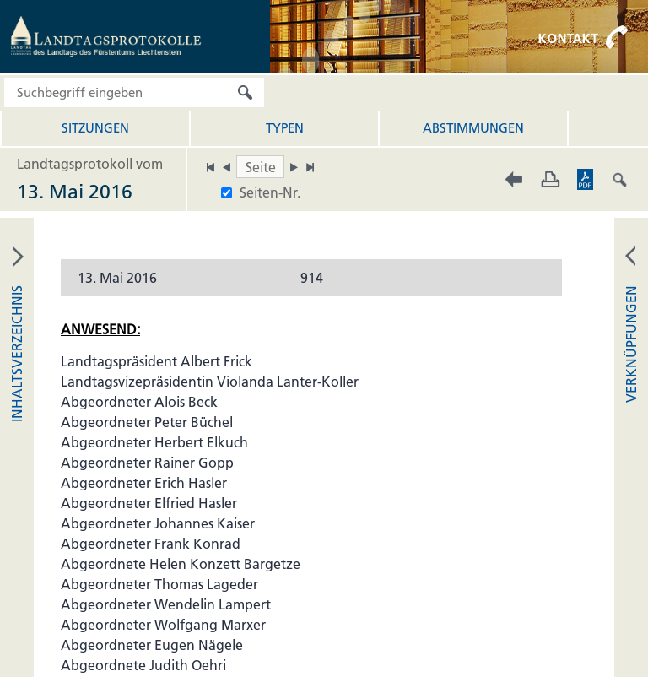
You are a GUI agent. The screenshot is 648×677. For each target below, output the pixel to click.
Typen (285, 128)
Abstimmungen (473, 128)
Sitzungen (95, 128)
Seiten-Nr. (270, 192)
